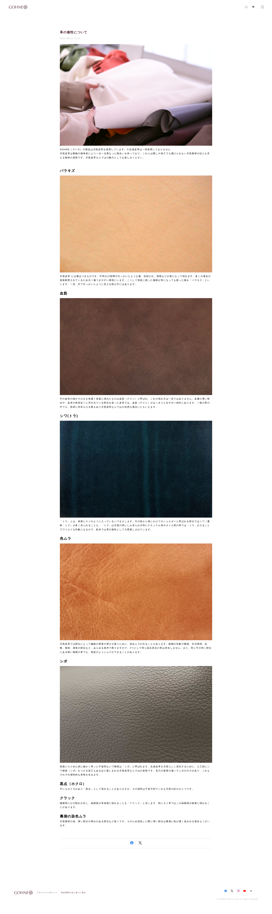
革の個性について (73, 32)
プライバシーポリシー (47, 893)
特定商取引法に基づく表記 (73, 893)
